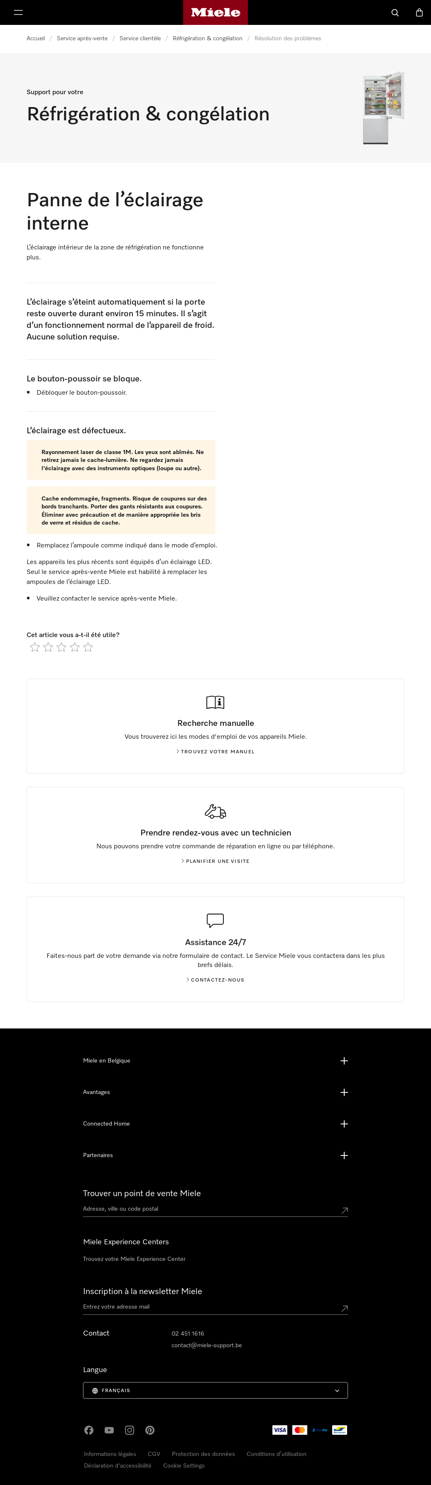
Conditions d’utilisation (276, 1454)
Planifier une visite (215, 861)
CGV (154, 1454)
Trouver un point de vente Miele (142, 1193)
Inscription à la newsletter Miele (142, 1291)
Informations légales (110, 1454)
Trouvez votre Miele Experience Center (134, 1259)
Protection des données (203, 1454)
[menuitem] (215, 1390)
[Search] (395, 12)
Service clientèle (140, 39)
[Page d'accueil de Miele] (215, 12)
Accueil (36, 39)
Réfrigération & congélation (207, 39)
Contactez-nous (215, 980)
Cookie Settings (184, 1466)
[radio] (35, 647)
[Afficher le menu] (18, 12)
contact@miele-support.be (206, 1345)
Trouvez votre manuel (215, 752)
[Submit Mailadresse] (344, 1308)
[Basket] (419, 12)
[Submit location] (344, 1210)
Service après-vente (82, 39)
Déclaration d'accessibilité (118, 1466)
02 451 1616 (187, 1334)
